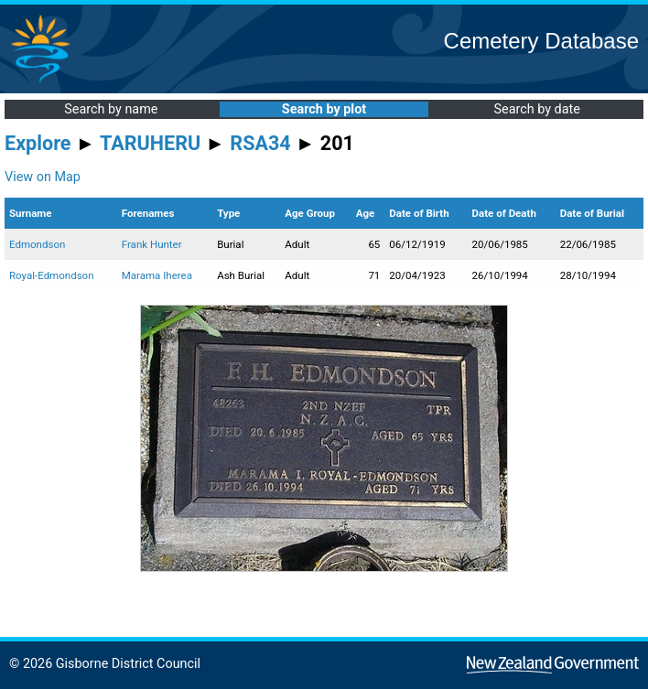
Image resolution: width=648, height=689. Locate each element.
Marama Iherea (157, 275)
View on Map (43, 177)
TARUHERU (150, 143)
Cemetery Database (541, 40)
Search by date (536, 109)
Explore (38, 143)
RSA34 (260, 143)
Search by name (110, 109)
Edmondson (37, 244)
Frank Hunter (152, 244)
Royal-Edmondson (51, 275)
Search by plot (324, 109)
